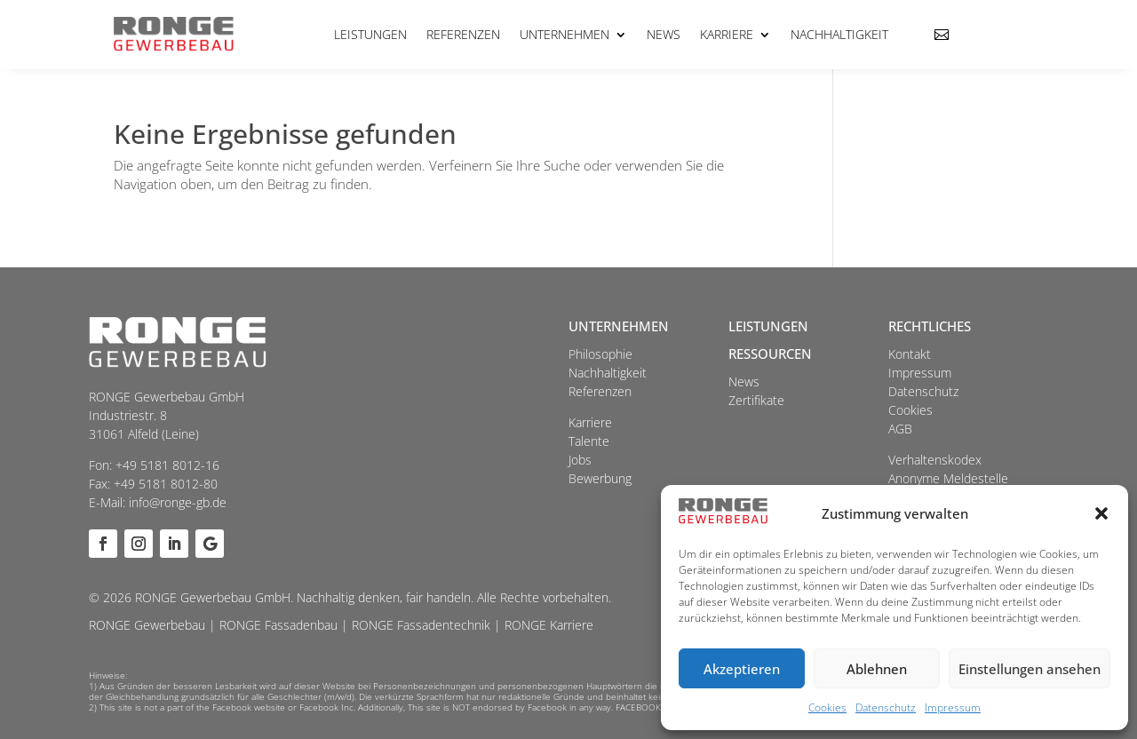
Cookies (827, 707)
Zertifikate (756, 400)
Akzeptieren (742, 669)
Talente (588, 441)
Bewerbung (600, 478)
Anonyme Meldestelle (948, 478)
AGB (900, 428)
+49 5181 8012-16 (167, 465)
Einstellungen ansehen (1029, 669)
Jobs (580, 459)
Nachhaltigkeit (839, 34)
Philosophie (600, 354)
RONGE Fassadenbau (278, 624)
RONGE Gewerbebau (147, 624)
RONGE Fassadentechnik (421, 624)
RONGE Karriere (549, 624)
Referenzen (463, 34)
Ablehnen (877, 669)
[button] (1101, 513)
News (663, 34)
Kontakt (909, 354)
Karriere (726, 34)
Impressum (953, 707)
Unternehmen (564, 34)
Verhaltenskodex (935, 459)
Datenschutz (885, 707)
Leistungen (370, 34)
